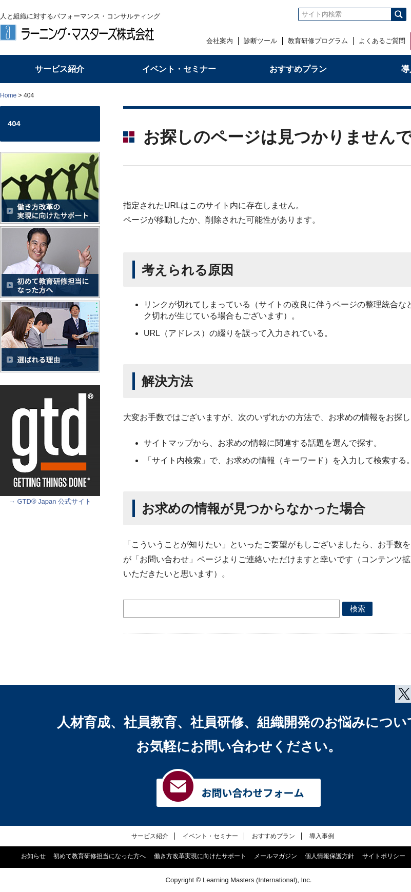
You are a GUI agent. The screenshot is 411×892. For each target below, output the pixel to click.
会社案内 (219, 41)
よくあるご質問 (382, 41)
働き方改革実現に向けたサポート (200, 856)
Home (8, 95)
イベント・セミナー (210, 835)
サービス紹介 (149, 835)
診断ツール (260, 41)
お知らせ (33, 856)
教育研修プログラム (318, 41)
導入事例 (321, 835)
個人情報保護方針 (329, 856)
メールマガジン (275, 856)
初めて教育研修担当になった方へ (99, 856)
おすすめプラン (273, 835)
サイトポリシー (383, 856)
